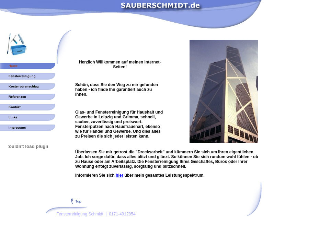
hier (119, 175)
